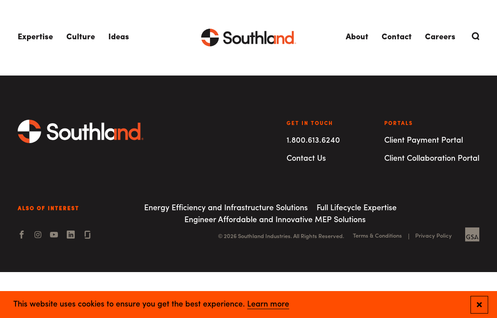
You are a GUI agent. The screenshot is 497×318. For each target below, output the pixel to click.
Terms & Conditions (377, 236)
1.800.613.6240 (313, 140)
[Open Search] (474, 36)
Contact (397, 37)
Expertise (35, 37)
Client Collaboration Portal (431, 159)
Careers (440, 37)
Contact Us (306, 159)
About (357, 37)
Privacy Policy (433, 236)
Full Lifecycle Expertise (357, 208)
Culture (80, 37)
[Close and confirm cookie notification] (479, 305)
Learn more (268, 305)
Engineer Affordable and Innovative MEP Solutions (275, 220)
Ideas (118, 37)
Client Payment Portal (423, 140)
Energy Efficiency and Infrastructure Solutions (226, 208)
